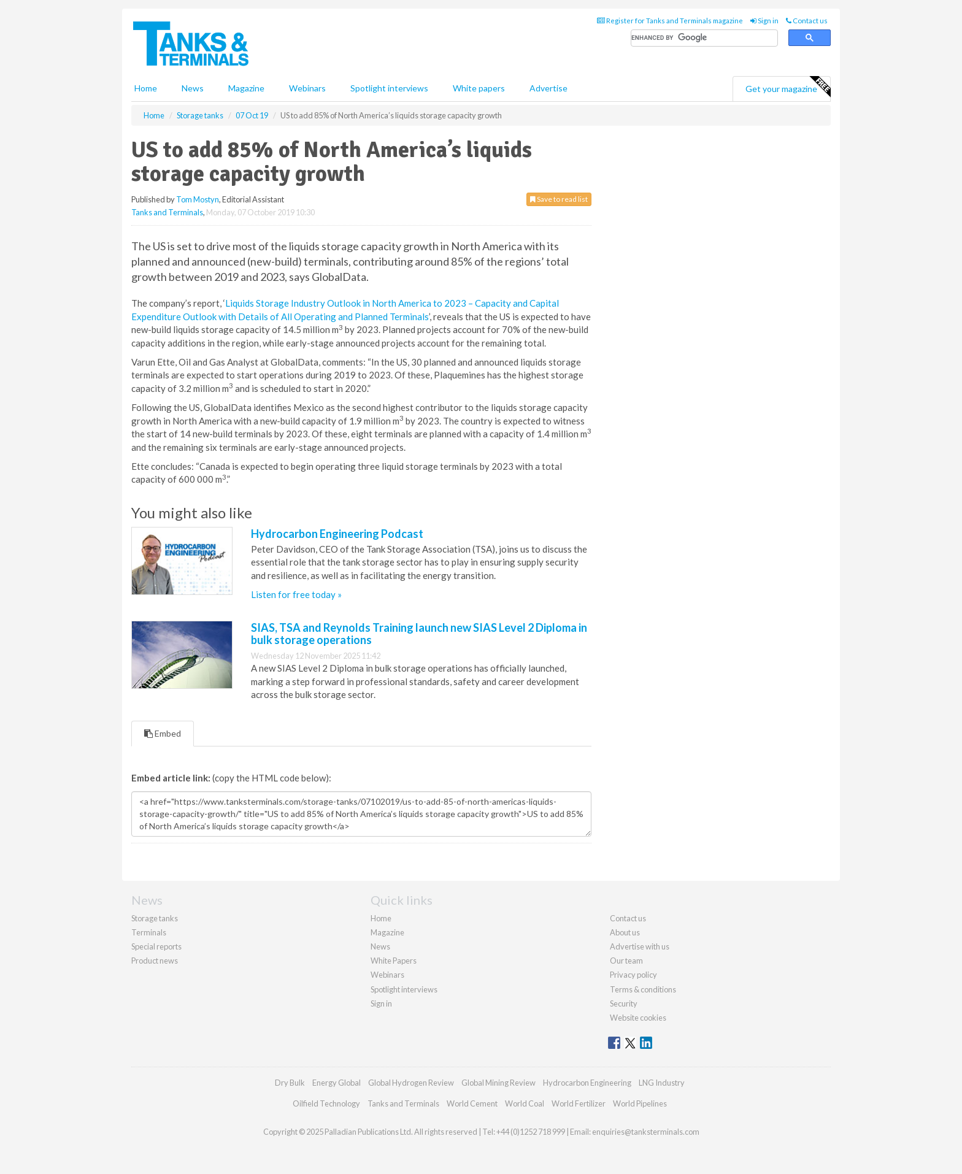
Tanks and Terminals (167, 212)
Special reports (156, 946)
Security (623, 1003)
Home (145, 88)
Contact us (807, 21)
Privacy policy (633, 975)
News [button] (193, 88)
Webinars (307, 88)
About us (625, 932)
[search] (704, 38)
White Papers (394, 960)
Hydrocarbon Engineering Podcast (337, 533)
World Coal (524, 1103)
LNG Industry (662, 1083)
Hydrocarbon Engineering (587, 1083)
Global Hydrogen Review (411, 1083)
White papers (479, 88)
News (380, 946)
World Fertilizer (579, 1103)
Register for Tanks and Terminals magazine (670, 21)
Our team (626, 960)
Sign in (764, 21)
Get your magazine (787, 87)
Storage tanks (154, 918)
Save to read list (559, 199)
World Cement (472, 1103)
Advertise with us (639, 946)
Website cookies (638, 1017)
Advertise (548, 88)
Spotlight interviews (389, 88)
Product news (154, 960)
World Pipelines (640, 1103)
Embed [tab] (162, 733)
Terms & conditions (643, 989)
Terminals (148, 932)
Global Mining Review (498, 1083)
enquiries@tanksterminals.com (645, 1132)
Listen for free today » (296, 594)
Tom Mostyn (197, 199)
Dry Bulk (290, 1083)
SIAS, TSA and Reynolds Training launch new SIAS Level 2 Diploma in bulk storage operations (419, 633)
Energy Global (336, 1083)
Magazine (246, 88)
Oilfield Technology (326, 1103)
